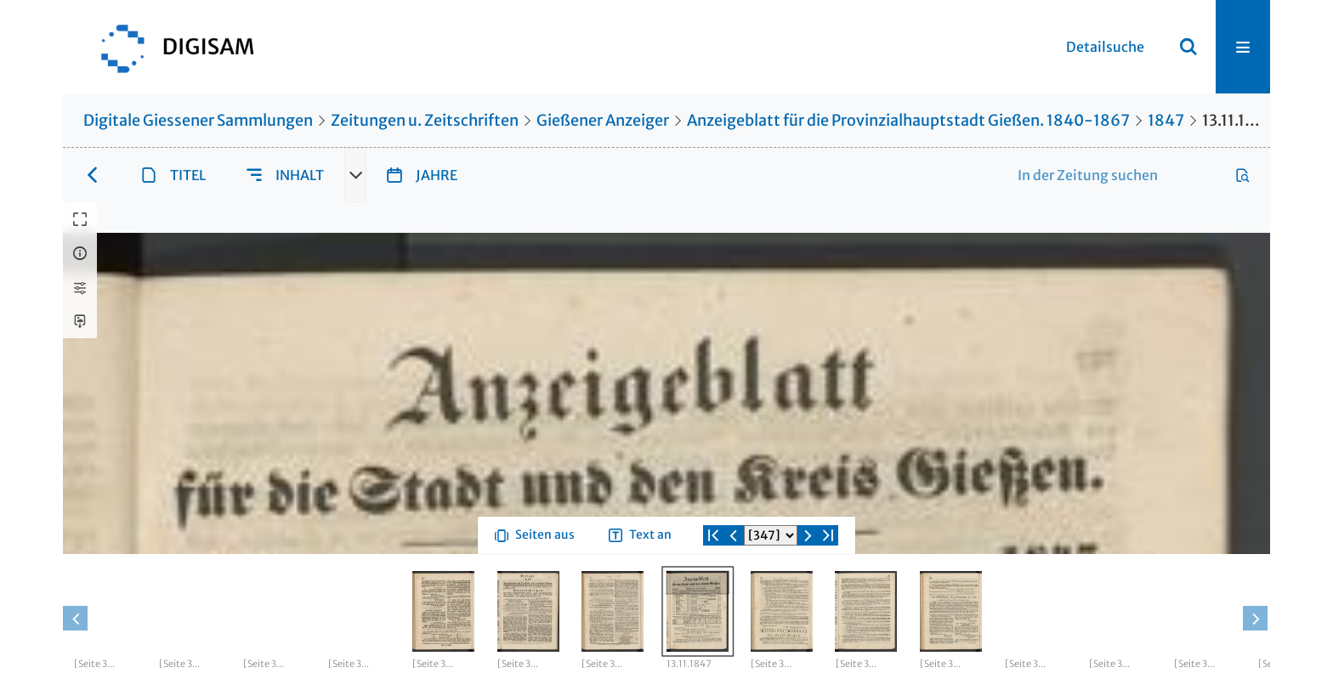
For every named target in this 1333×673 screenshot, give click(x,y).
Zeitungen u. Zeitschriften (425, 120)
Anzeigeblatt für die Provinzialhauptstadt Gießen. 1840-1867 (908, 120)
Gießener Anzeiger (602, 120)
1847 (1166, 120)
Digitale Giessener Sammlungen (198, 120)
